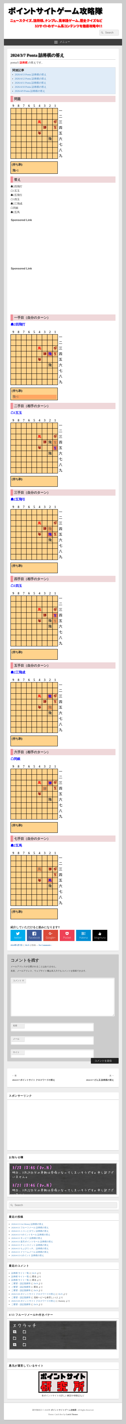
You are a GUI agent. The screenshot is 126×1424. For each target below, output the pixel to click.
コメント (18, 981)
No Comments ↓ (45, 945)
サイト (16, 1053)
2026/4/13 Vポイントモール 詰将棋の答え (30, 1235)
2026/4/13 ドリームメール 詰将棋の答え (30, 1252)
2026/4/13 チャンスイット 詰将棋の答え (30, 1245)
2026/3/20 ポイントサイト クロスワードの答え (33, 1294)
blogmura (99, 938)
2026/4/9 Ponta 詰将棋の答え (30, 91)
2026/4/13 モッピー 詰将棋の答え (26, 1238)
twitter (18, 938)
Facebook (34, 938)
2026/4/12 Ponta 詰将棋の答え (30, 78)
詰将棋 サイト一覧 (20, 1273)
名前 (15, 1026)
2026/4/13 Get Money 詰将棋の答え (27, 1224)
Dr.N (27, 945)
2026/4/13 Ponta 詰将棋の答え (30, 74)
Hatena (83, 938)
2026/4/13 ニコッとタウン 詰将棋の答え (30, 1231)
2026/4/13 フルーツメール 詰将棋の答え (30, 1228)
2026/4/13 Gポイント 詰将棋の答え (27, 1256)
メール (16, 1039)
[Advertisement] (35, 243)
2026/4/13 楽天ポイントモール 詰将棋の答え (32, 1242)
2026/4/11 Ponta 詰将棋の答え (30, 82)
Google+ (51, 938)
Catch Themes (72, 1415)
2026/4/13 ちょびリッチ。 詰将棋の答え (30, 1249)
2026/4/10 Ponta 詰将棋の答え (30, 87)
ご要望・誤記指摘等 (21, 1284)
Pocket (67, 938)
